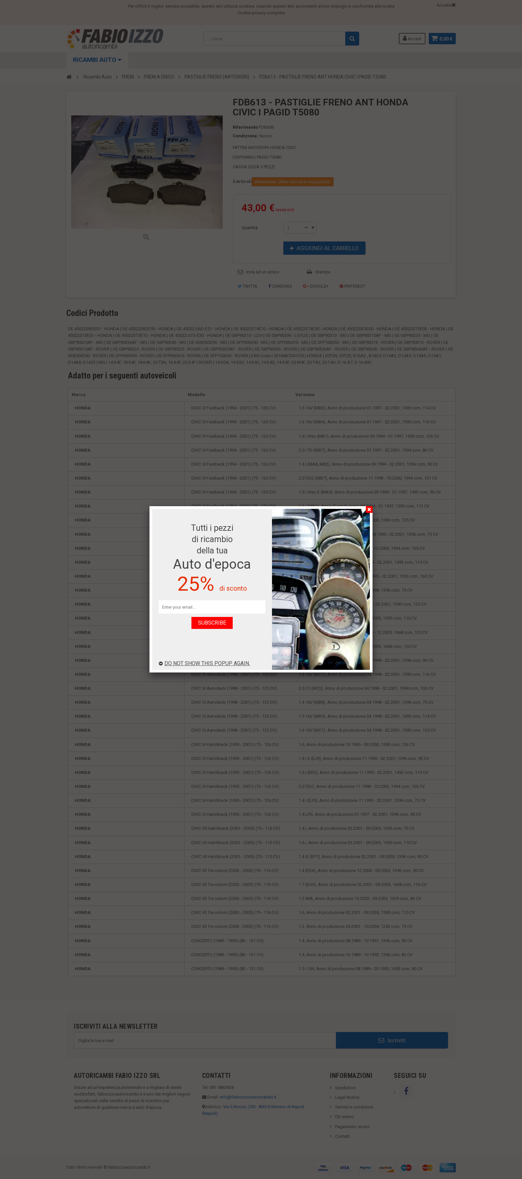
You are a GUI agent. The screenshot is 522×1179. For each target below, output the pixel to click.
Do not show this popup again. (204, 663)
